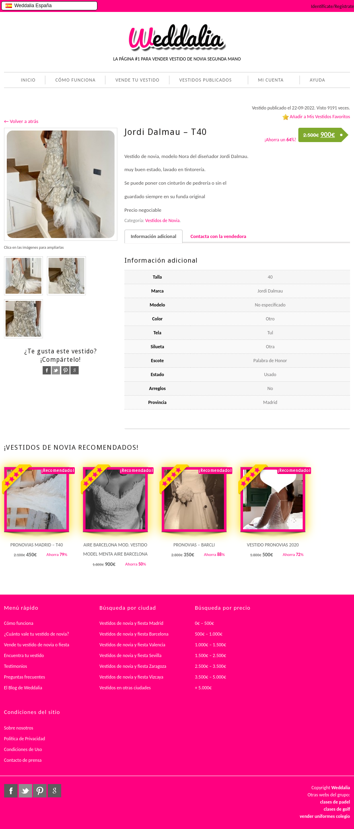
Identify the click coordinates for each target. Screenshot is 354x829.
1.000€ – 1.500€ (210, 645)
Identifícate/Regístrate (332, 6)
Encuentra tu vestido (24, 655)
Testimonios (15, 666)
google (74, 370)
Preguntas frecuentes (24, 677)
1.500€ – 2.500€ (210, 655)
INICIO (28, 80)
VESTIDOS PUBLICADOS (204, 80)
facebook (47, 370)
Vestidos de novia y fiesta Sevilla (130, 655)
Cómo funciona (18, 623)
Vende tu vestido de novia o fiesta (36, 645)
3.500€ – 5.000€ (210, 677)
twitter (56, 370)
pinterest (65, 370)
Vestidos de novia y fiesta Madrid (131, 623)
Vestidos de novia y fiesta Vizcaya (131, 677)
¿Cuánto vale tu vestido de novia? (36, 634)
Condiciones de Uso (23, 749)
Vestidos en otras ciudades (125, 688)
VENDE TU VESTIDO (137, 80)
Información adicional (153, 236)
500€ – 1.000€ (208, 634)
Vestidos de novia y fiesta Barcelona (134, 634)
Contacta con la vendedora (218, 236)
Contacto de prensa (23, 760)
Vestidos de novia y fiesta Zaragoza (132, 666)
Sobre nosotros (18, 728)
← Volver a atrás (21, 121)
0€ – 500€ (204, 623)
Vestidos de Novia (162, 220)
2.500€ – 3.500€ (210, 666)
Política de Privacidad (24, 738)
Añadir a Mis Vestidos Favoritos (320, 116)
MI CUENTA (269, 80)
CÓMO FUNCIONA (75, 80)
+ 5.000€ (203, 688)
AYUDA (316, 80)
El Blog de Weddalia (23, 688)
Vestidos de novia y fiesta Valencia (132, 645)
